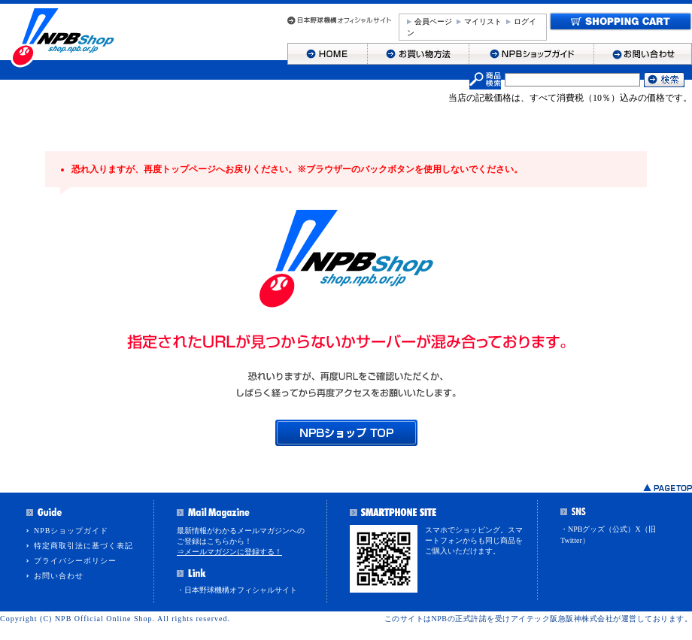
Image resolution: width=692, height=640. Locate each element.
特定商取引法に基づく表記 (83, 545)
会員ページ (433, 21)
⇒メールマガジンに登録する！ (229, 551)
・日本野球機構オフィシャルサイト (237, 590)
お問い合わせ (58, 576)
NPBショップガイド (71, 530)
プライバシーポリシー (75, 561)
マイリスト (483, 21)
